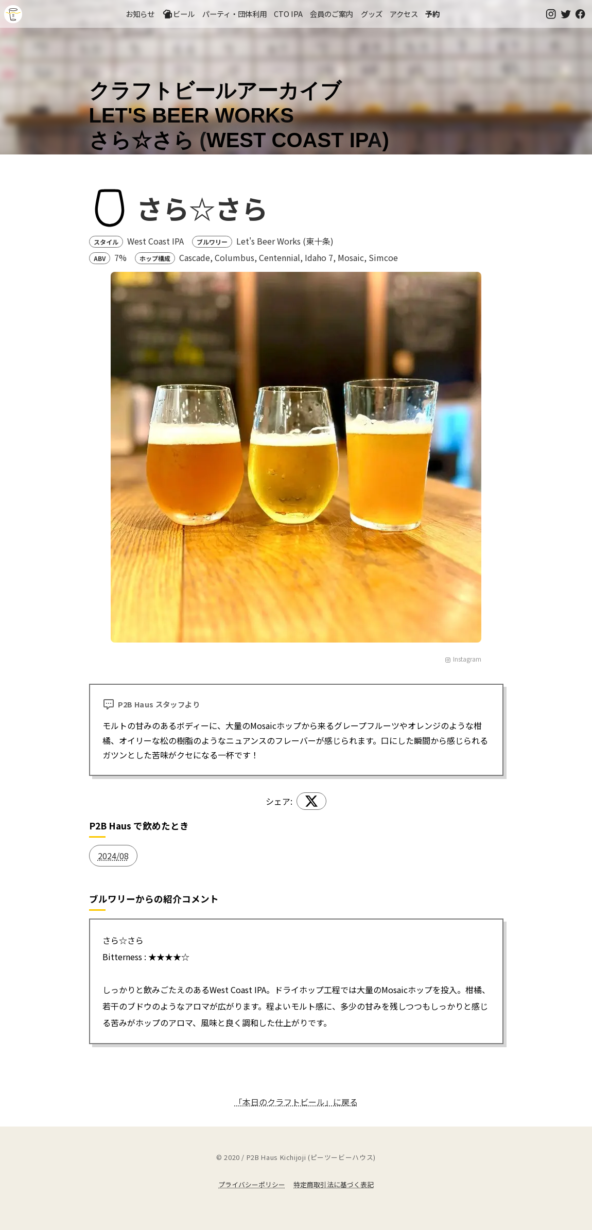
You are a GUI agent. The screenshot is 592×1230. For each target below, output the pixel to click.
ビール (178, 14)
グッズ (371, 13)
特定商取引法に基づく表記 (333, 1184)
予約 (432, 13)
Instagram (463, 658)
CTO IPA (288, 13)
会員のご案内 (331, 13)
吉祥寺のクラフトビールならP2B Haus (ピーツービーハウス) (13, 14)
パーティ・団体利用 (234, 13)
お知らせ (140, 13)
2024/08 (113, 856)
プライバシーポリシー (251, 1184)
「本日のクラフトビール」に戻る (296, 1102)
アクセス (404, 13)
